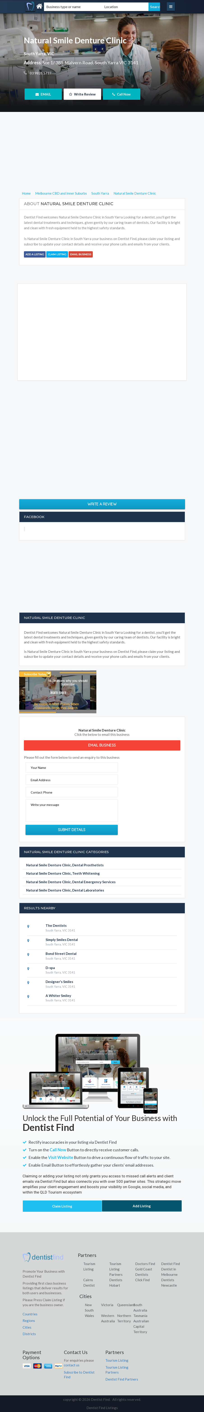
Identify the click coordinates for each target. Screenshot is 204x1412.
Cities (27, 1327)
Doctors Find (145, 1264)
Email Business (80, 254)
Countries (30, 1314)
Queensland (126, 1305)
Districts (29, 1334)
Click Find (142, 1280)
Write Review (82, 94)
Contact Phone (41, 792)
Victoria (107, 1305)
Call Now (121, 94)
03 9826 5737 (40, 73)
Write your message (45, 805)
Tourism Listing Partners (116, 1269)
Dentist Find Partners (121, 1379)
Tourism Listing (116, 1360)
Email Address (41, 780)
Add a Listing (35, 254)
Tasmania (140, 1316)
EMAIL (43, 94)
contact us (71, 1365)
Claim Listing (57, 254)
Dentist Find (170, 1264)
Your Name (38, 767)
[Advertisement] (102, 159)
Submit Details (72, 829)
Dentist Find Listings (102, 1408)
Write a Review (102, 504)
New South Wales (89, 1310)
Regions (29, 1321)
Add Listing (142, 1206)
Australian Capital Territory (141, 1326)
